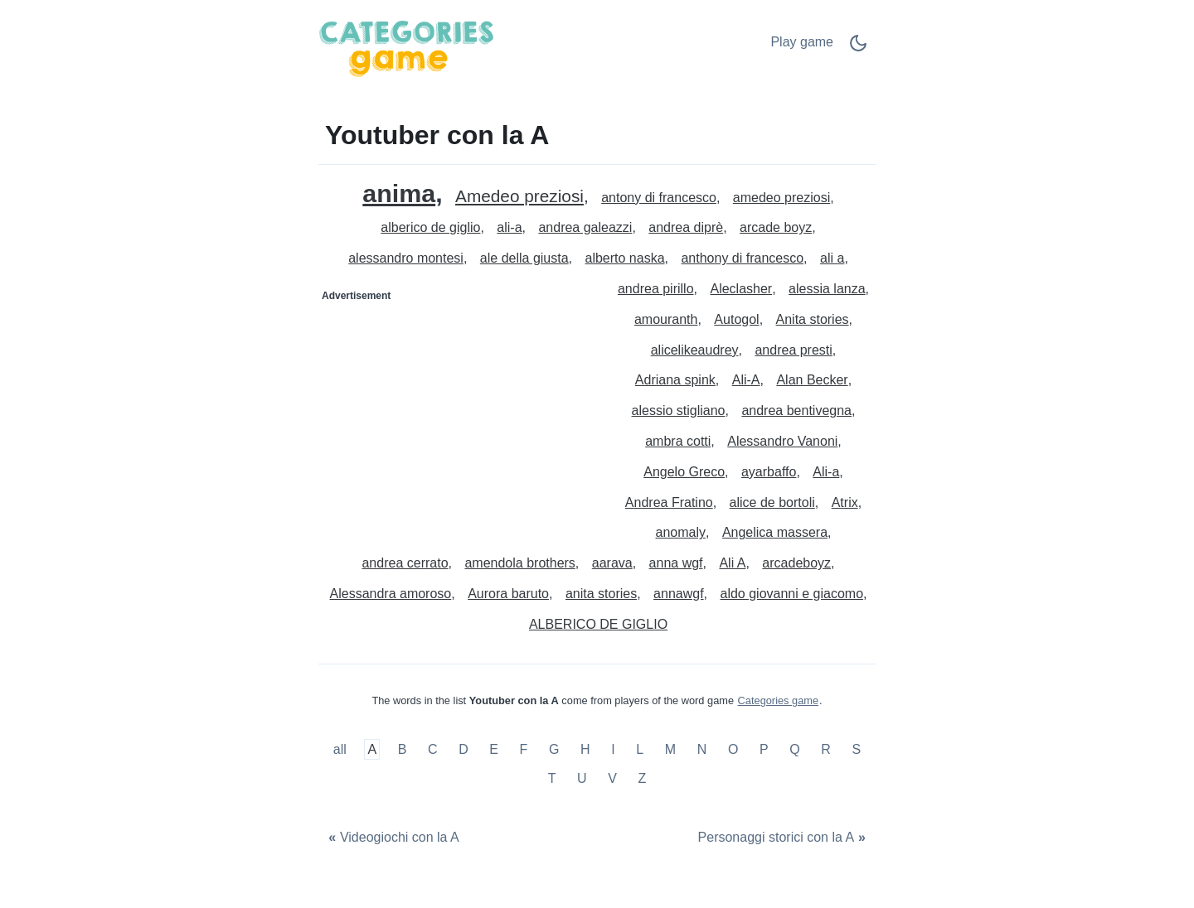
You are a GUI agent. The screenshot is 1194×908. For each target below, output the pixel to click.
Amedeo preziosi (519, 196)
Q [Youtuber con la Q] (794, 749)
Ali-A (746, 380)
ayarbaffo (768, 472)
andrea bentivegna (796, 410)
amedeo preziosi (781, 198)
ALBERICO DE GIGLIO (598, 624)
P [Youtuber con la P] (764, 749)
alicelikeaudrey (695, 350)
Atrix (845, 502)
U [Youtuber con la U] (582, 778)
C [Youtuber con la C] (433, 749)
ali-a (509, 227)
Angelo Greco (684, 472)
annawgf (678, 594)
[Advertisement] (458, 412)
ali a (832, 258)
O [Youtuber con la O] (733, 749)
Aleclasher (741, 289)
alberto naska (624, 258)
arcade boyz (776, 227)
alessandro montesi (406, 258)
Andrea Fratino (669, 502)
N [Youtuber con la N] (702, 749)
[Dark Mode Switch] (858, 48)
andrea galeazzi (585, 227)
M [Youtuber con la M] (670, 749)
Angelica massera (775, 532)
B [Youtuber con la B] (402, 749)
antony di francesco (658, 198)
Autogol (736, 319)
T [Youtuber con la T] (552, 778)
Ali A (732, 563)
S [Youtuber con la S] (857, 749)
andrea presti (793, 350)
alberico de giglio (430, 227)
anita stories (601, 594)
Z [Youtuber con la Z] (642, 778)
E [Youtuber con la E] (493, 749)
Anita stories (812, 319)
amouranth (666, 319)
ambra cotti (678, 441)
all (341, 749)
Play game (801, 42)
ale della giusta (524, 258)
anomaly (680, 532)
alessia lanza (827, 289)
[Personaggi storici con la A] (784, 838)
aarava (612, 563)
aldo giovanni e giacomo (791, 594)
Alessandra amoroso (391, 594)
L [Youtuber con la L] (639, 749)
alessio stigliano (679, 410)
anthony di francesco (742, 258)
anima (398, 193)
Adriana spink (675, 380)
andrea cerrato (405, 563)
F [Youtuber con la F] (524, 749)
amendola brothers (519, 563)
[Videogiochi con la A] (391, 838)
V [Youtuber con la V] (612, 778)
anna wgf (676, 563)
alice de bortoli (772, 502)
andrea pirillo (656, 289)
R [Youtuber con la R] (826, 749)
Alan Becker (811, 380)
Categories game (778, 700)
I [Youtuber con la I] (612, 749)
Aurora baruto (508, 594)
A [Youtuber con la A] (371, 749)
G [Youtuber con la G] (554, 749)
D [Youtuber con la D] (463, 749)
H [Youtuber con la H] (585, 749)
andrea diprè (685, 227)
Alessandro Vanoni (782, 441)
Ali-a (826, 472)
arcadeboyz (796, 563)
